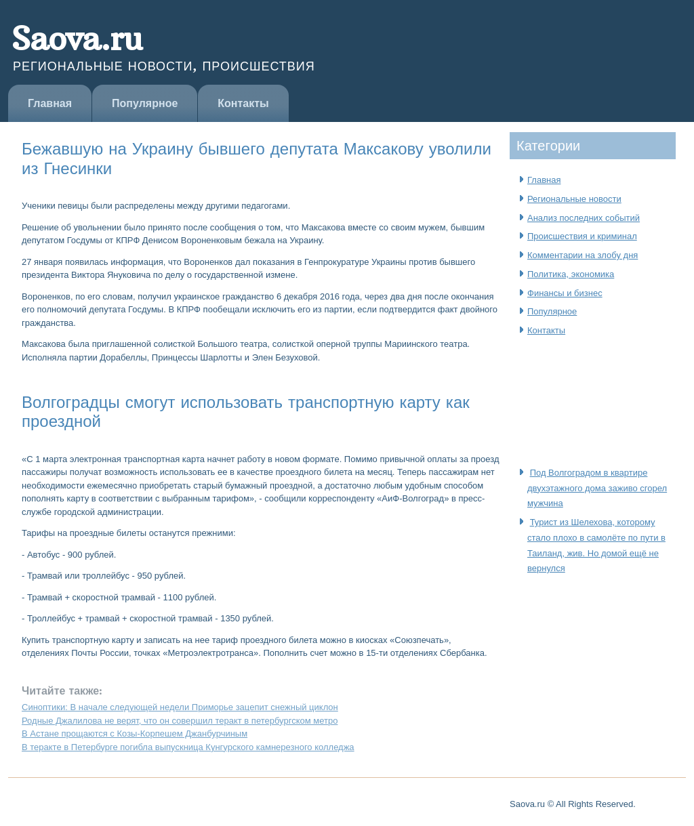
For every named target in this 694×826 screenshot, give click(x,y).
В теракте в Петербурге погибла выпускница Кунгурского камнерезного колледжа (188, 747)
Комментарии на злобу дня (582, 255)
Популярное (145, 103)
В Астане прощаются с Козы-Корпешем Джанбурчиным (134, 733)
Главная (50, 103)
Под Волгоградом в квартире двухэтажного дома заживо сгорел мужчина (597, 488)
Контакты (243, 103)
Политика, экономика (570, 274)
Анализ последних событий (583, 218)
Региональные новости (574, 199)
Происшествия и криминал (582, 236)
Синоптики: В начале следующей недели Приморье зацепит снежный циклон (180, 707)
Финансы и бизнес (565, 293)
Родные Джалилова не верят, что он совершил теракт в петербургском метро (180, 721)
